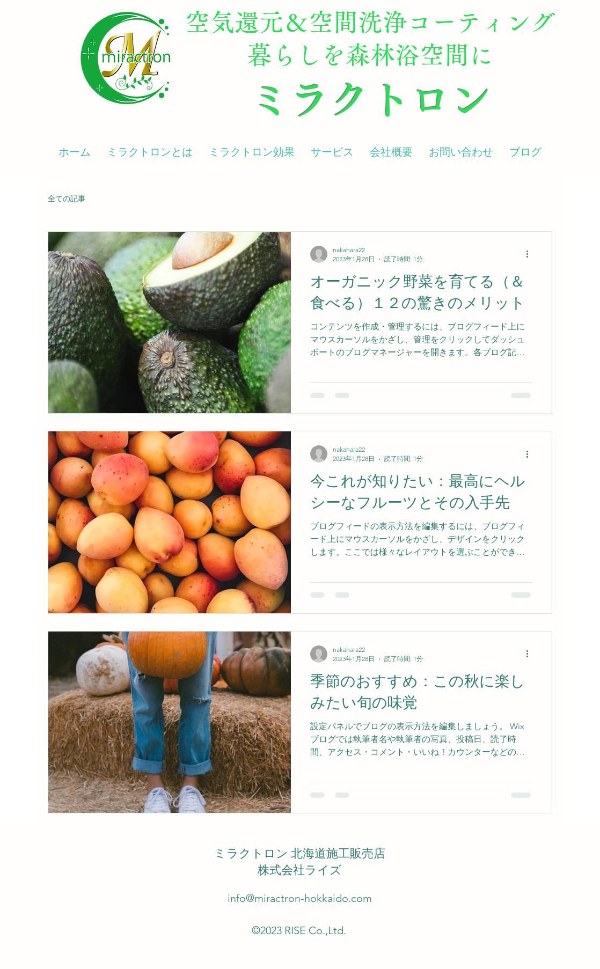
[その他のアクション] (530, 254)
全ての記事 (66, 198)
